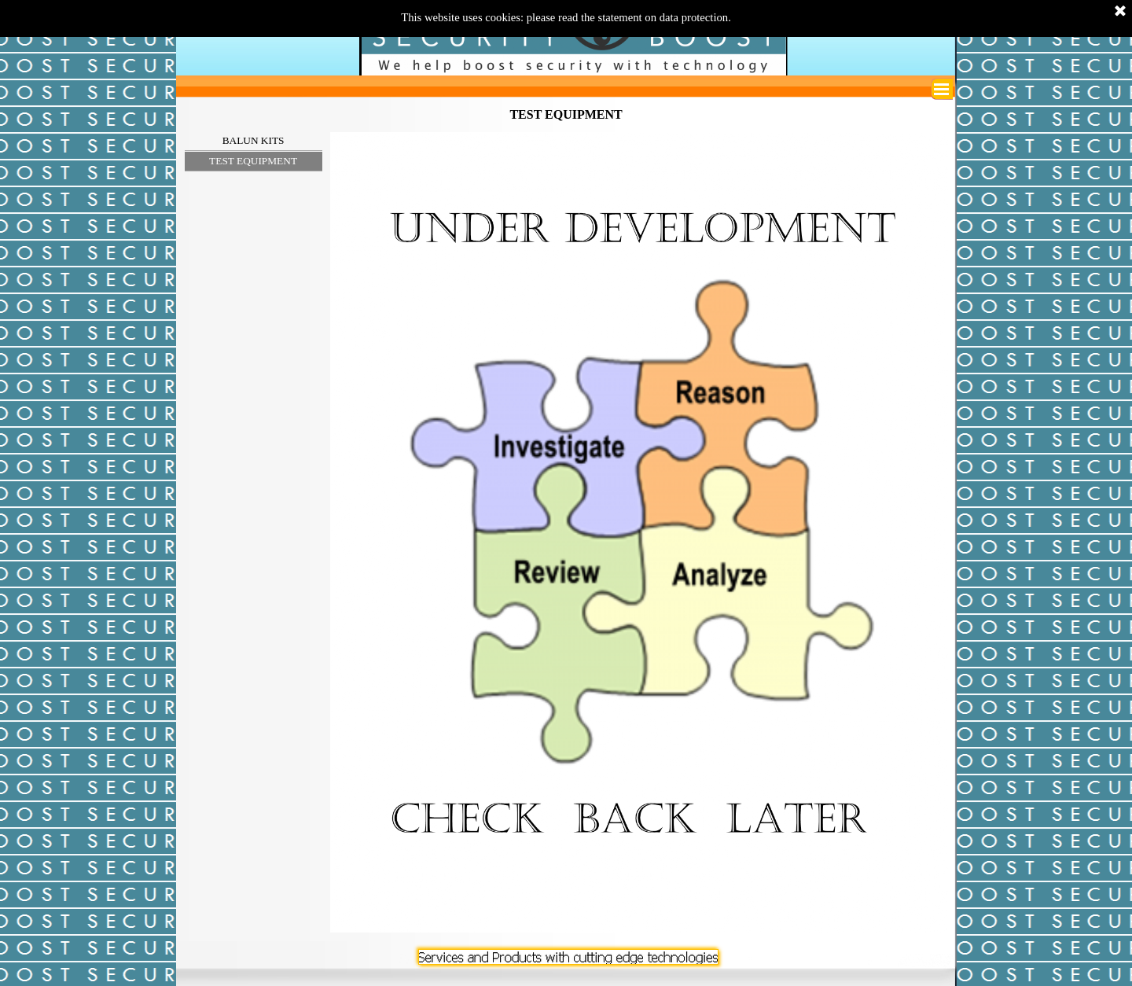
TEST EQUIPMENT (253, 161)
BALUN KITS (253, 140)
